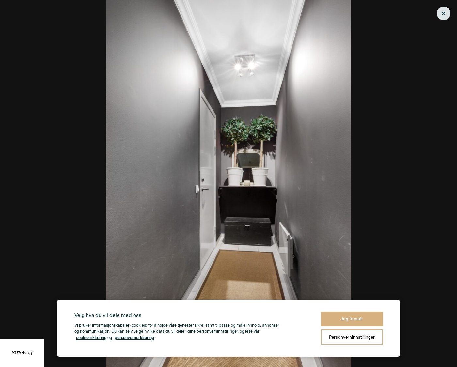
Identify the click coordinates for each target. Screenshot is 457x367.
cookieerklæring (91, 338)
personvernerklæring (134, 338)
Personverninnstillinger (352, 337)
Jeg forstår (351, 318)
